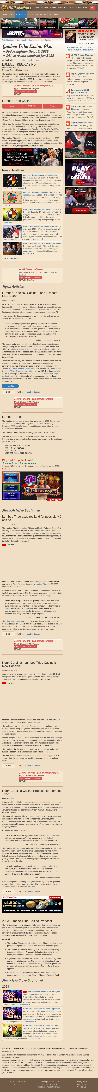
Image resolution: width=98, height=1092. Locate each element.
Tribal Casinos (8, 40)
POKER (91, 47)
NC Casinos (21, 15)
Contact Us (81, 1087)
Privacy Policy (81, 1082)
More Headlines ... (12, 259)
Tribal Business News (14, 621)
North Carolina (8, 15)
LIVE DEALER (80, 47)
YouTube (17, 587)
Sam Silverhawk (54, 1087)
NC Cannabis (33, 15)
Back (8, 392)
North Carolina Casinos (26, 40)
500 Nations (19, 8)
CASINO (69, 47)
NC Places (44, 15)
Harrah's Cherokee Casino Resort (22, 368)
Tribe (52, 106)
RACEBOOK (88, 50)
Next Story (11, 386)
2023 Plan (32, 106)
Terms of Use (81, 1084)
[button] (86, 8)
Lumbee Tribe (41, 584)
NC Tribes (54, 15)
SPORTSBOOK (74, 50)
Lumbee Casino (44, 40)
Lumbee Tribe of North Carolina (26, 60)
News (12, 106)
